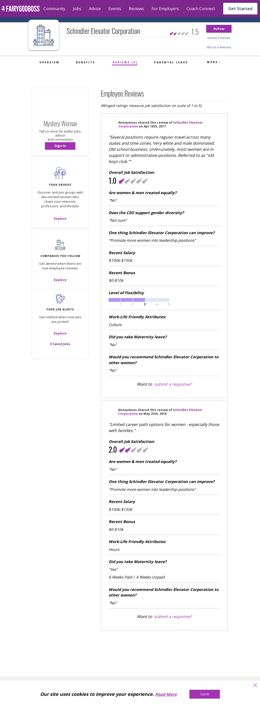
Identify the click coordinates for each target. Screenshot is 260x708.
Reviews (136, 8)
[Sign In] (60, 146)
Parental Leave (171, 62)
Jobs (77, 8)
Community (54, 8)
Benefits (85, 62)
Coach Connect (201, 8)
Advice (95, 8)
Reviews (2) (125, 62)
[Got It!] (204, 694)
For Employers (165, 8)
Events (114, 8)
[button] (219, 29)
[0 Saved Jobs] (60, 344)
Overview (49, 62)
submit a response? (173, 384)
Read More (166, 694)
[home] (20, 8)
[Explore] (60, 218)
